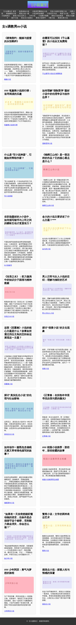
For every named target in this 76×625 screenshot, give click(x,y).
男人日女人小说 (48, 313)
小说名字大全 (52, 13)
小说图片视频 (43, 16)
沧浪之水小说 (9, 316)
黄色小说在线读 (57, 16)
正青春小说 (46, 436)
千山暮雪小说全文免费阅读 (52, 73)
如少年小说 (8, 558)
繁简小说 (45, 551)
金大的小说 (46, 249)
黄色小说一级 (24, 13)
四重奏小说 (8, 384)
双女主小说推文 (27, 18)
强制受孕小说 (47, 143)
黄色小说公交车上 (19, 16)
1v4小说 (32, 16)
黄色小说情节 (41, 18)
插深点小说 (46, 604)
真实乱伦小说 (9, 434)
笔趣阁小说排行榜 (10, 125)
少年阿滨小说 (9, 611)
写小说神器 (8, 196)
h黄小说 (52, 18)
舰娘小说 (7, 79)
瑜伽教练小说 (11, 13)
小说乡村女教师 (38, 13)
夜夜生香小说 (63, 18)
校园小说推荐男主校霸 (50, 479)
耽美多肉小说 (24, 11)
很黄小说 (45, 369)
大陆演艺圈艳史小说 (39, 11)
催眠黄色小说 (9, 503)
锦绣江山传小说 (48, 205)
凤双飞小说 (64, 13)
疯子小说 (14, 18)
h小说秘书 (8, 265)
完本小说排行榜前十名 (58, 11)
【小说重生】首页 (9, 11)
